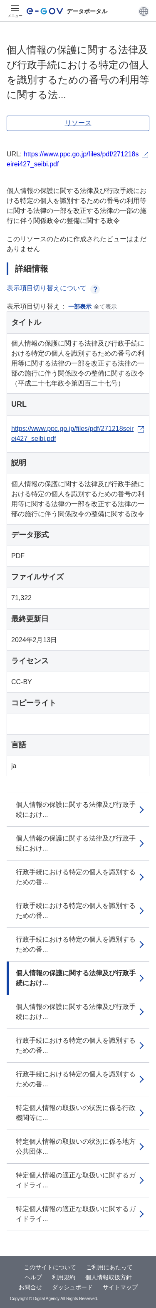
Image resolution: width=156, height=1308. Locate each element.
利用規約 (63, 1277)
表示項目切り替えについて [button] (53, 288)
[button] (143, 11)
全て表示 (105, 306)
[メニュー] (15, 11)
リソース (78, 122)
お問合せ (30, 1287)
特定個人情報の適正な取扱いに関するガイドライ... (76, 1180)
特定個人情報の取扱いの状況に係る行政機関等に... (76, 1112)
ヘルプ (33, 1277)
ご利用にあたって (109, 1267)
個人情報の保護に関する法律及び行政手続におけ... (76, 809)
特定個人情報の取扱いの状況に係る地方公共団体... (76, 1146)
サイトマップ (120, 1287)
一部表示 (80, 306)
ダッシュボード (72, 1287)
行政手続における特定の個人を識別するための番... (76, 876)
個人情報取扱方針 (108, 1277)
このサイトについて (50, 1267)
